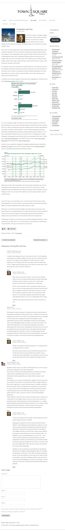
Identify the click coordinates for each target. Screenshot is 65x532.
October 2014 (55, 106)
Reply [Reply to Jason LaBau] (14, 305)
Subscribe (55, 40)
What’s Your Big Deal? (8, 240)
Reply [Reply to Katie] (8, 338)
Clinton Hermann (56, 116)
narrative (43, 138)
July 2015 (54, 91)
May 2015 (54, 95)
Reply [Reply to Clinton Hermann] (8, 270)
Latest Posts (12, 228)
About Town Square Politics (18, 20)
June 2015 (54, 93)
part (40, 138)
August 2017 (55, 87)
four (37, 138)
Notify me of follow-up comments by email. (12, 511)
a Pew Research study (9, 81)
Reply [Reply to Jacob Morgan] (8, 411)
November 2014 (56, 104)
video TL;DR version (24, 140)
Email (3, 496)
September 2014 (56, 108)
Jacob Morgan (55, 118)
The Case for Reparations (11, 138)
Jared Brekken (55, 120)
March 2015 (55, 98)
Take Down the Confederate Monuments (56, 51)
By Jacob (52, 20)
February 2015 (55, 100)
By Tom (5, 24)
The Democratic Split (57, 57)
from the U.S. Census (6, 146)
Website (3, 503)
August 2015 (55, 89)
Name (3, 490)
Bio (4, 228)
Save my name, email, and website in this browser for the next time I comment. (20, 509)
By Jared (13, 24)
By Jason (34, 20)
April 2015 (54, 96)
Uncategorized (55, 125)
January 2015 (55, 102)
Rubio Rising (55, 77)
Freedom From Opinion (40, 240)
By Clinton (43, 20)
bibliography (4, 140)
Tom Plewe (55, 123)
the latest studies (39, 146)
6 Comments (19, 233)
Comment (4, 473)
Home (4, 20)
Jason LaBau (21, 31)
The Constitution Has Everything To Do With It (57, 67)
